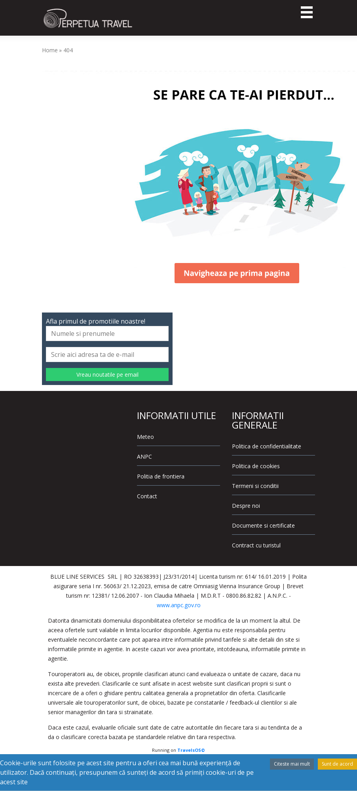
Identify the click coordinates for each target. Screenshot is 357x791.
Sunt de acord (337, 764)
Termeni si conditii (255, 486)
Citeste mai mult (292, 764)
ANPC (144, 456)
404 (68, 50)
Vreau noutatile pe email (107, 374)
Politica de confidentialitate (266, 446)
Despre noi (246, 505)
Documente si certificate (263, 525)
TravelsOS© (191, 750)
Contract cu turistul (256, 545)
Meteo (145, 436)
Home (50, 50)
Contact (147, 496)
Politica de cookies (256, 466)
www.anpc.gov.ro (179, 605)
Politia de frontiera (160, 476)
